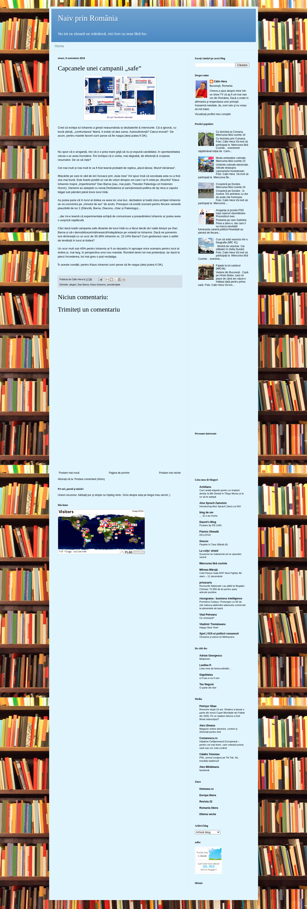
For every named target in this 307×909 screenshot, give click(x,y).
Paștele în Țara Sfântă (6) (214, 544)
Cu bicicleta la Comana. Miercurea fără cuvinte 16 (230, 133)
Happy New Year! (209, 627)
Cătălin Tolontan (210, 754)
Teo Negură (207, 684)
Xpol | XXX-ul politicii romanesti (219, 633)
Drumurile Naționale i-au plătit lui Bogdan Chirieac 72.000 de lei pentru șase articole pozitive (222, 589)
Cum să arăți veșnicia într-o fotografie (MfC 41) (232, 241)
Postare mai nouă (69, 472)
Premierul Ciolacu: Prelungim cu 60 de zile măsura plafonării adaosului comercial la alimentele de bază (222, 605)
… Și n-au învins (209, 515)
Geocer (204, 541)
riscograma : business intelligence (221, 598)
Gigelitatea (206, 674)
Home (59, 46)
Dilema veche (208, 814)
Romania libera (209, 807)
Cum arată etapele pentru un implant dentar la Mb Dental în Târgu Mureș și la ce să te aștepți (222, 493)
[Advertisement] (120, 438)
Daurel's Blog (208, 522)
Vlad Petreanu (208, 614)
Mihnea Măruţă (209, 569)
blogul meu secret (157, 495)
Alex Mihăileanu (209, 766)
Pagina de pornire (119, 472)
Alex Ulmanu (207, 725)
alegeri (72, 284)
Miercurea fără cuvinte (213, 563)
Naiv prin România (88, 18)
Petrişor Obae (208, 706)
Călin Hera (220, 81)
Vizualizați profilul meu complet (213, 114)
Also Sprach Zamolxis (213, 503)
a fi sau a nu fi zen (210, 678)
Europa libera (208, 795)
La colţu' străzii (209, 550)
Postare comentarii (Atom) (89, 479)
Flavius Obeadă (209, 531)
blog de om (206, 512)
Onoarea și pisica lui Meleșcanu (217, 637)
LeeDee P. (206, 665)
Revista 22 (206, 801)
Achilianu (205, 486)
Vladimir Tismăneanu (213, 624)
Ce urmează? (207, 618)
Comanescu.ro (209, 738)
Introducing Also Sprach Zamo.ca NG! (220, 506)
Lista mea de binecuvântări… (216, 668)
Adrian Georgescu (211, 655)
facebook (205, 770)
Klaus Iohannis (98, 284)
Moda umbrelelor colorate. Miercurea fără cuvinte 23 (231, 159)
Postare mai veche (170, 472)
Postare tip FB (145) (211, 525)
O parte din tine (208, 687)
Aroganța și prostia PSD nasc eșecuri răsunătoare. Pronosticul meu (231, 213)
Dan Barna (83, 284)
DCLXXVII (205, 535)
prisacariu (206, 582)
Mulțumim (205, 659)
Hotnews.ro (207, 788)
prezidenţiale (113, 284)
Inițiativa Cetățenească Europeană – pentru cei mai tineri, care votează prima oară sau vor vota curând (222, 744)
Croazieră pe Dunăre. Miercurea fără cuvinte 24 (230, 186)
